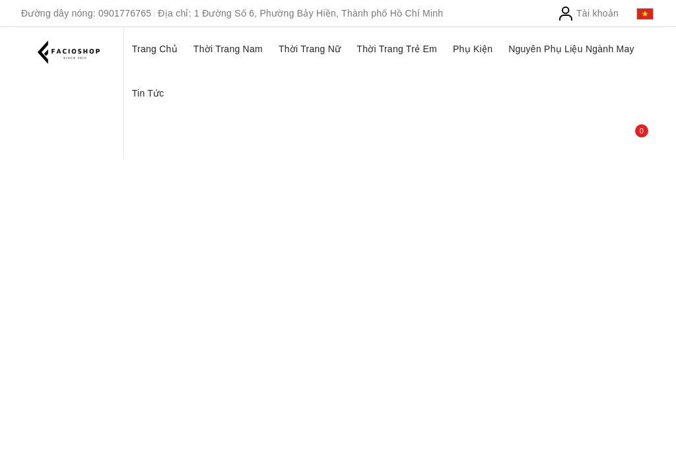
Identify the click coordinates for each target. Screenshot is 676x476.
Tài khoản (588, 13)
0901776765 (124, 13)
